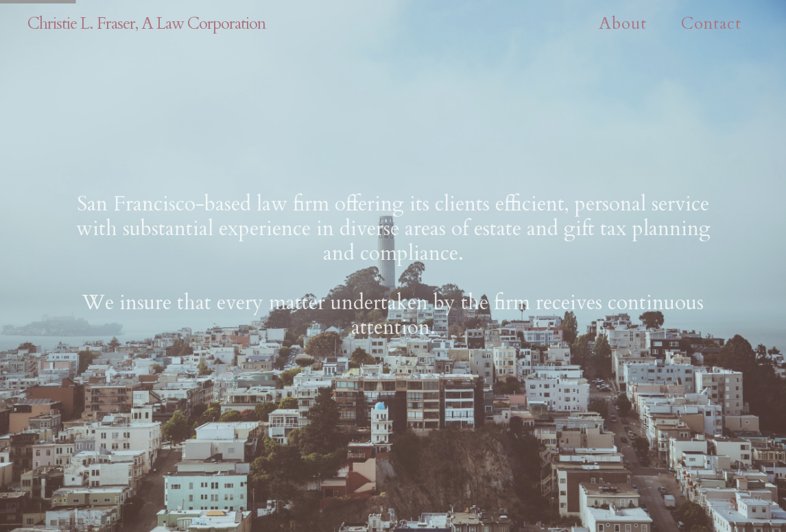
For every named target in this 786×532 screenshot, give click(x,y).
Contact (711, 23)
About (623, 23)
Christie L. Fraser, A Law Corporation (146, 23)
